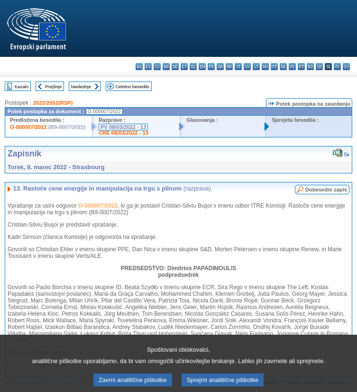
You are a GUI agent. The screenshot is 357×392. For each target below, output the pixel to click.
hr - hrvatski (229, 66)
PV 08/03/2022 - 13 (123, 127)
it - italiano (238, 66)
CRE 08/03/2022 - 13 (123, 133)
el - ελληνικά (193, 66)
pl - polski (292, 66)
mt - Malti (274, 66)
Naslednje (81, 86)
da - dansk (166, 66)
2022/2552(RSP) (53, 103)
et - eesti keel (184, 66)
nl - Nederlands (283, 66)
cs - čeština (157, 66)
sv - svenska (346, 66)
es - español (148, 66)
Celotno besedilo (132, 86)
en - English (202, 66)
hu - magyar (265, 66)
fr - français (211, 66)
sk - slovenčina (319, 66)
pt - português (301, 66)
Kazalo (21, 86)
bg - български (139, 66)
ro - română (310, 66)
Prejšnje (53, 86)
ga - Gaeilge (220, 66)
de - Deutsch (175, 66)
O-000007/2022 (28, 127)
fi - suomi (337, 66)
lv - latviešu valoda (247, 66)
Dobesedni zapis (326, 189)
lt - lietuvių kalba (256, 66)
